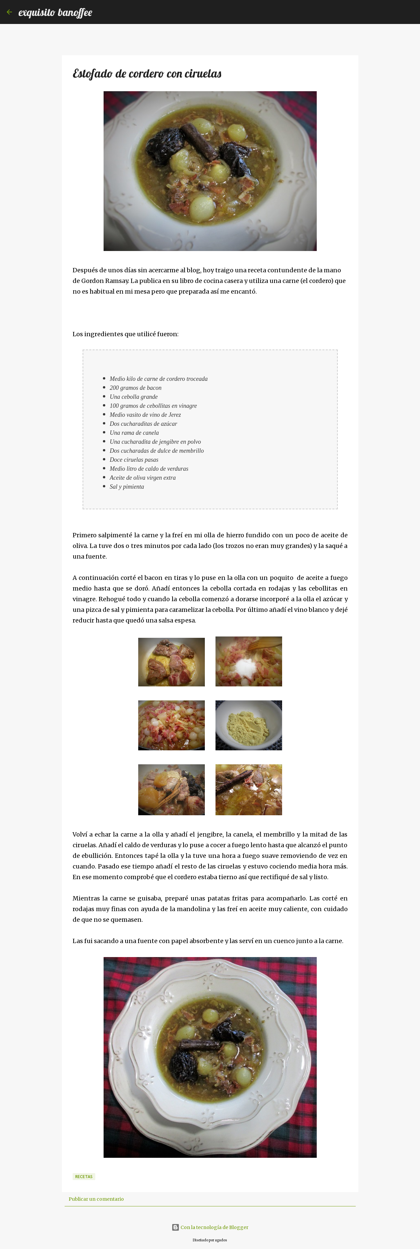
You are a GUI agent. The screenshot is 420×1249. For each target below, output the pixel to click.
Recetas (84, 1176)
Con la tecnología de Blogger (210, 1227)
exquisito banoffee (55, 12)
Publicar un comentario (96, 1199)
